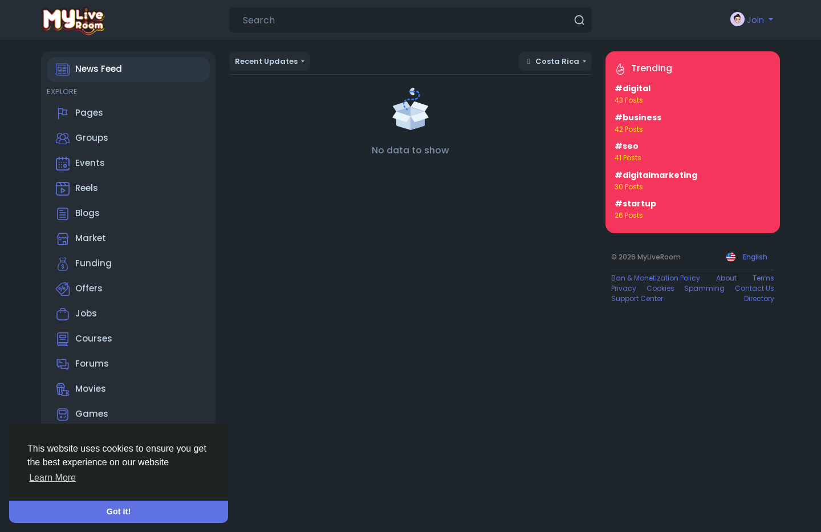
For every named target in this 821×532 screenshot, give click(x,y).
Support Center (637, 298)
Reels (77, 189)
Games (82, 414)
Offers (79, 289)
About (726, 278)
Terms (763, 278)
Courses (84, 339)
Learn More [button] (52, 477)
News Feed (89, 69)
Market (81, 239)
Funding (84, 264)
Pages (79, 113)
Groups (82, 138)
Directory (759, 298)
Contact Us (754, 288)
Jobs (76, 314)
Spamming (704, 288)
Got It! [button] (119, 511)
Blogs (78, 214)
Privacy (623, 288)
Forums (82, 364)
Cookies (660, 288)
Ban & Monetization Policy (655, 278)
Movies (81, 389)
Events (80, 163)
